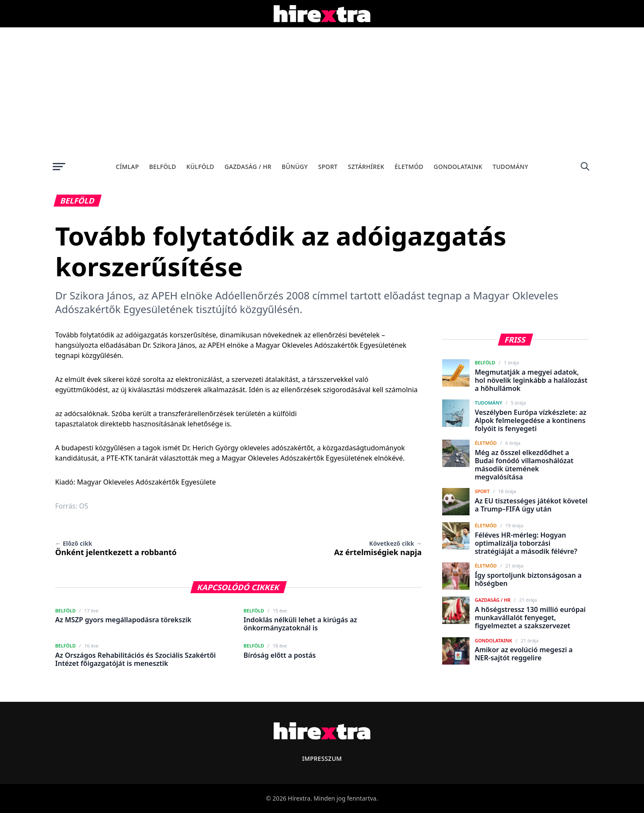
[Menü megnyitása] (59, 166)
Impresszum (322, 758)
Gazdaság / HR (248, 167)
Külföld (200, 167)
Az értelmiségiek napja (378, 548)
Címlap (127, 167)
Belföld (162, 167)
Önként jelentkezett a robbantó (116, 548)
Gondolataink (458, 167)
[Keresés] (585, 166)
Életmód (409, 167)
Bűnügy (295, 167)
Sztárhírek (366, 167)
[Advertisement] (322, 91)
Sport (328, 167)
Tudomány (510, 167)
